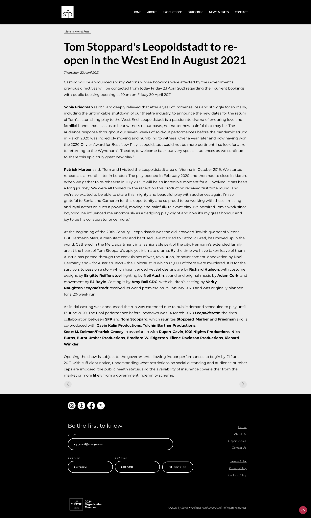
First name (74, 458)
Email (71, 435)
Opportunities (237, 441)
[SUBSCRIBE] (177, 467)
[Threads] (81, 405)
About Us (240, 434)
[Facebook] (91, 405)
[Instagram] (72, 405)
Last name (121, 458)
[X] (101, 405)
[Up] (303, 510)
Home (242, 427)
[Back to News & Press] (77, 31)
